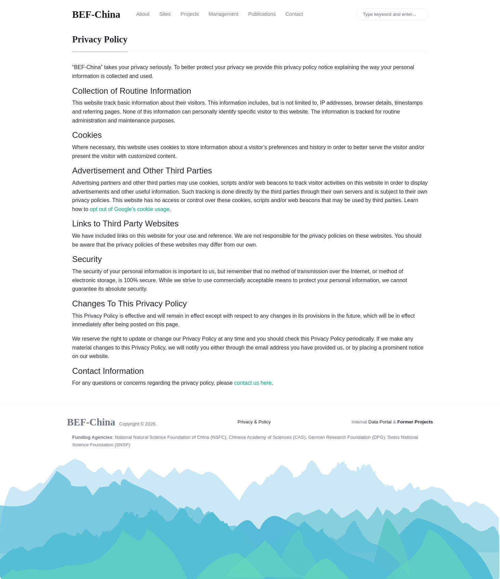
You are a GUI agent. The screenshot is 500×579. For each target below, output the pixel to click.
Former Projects (415, 421)
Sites (165, 14)
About (142, 14)
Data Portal (380, 421)
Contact (294, 14)
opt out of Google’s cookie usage (130, 209)
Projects (190, 14)
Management (223, 14)
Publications (262, 14)
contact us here (253, 383)
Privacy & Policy (254, 421)
